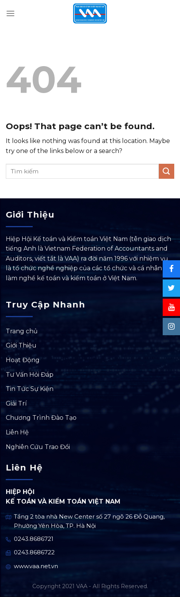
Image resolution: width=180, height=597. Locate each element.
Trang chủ (22, 331)
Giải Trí (16, 403)
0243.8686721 (33, 538)
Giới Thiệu (21, 345)
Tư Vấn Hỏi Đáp (29, 374)
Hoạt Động (23, 360)
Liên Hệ (17, 432)
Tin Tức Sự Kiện (29, 388)
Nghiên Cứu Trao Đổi (38, 447)
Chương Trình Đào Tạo (41, 417)
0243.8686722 (34, 552)
